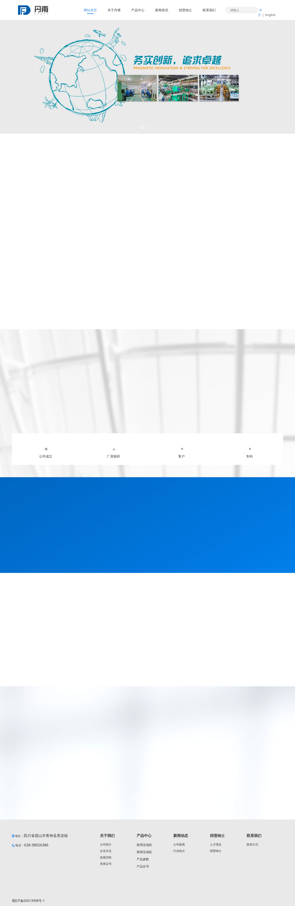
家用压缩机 (144, 845)
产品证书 (143, 866)
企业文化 (105, 851)
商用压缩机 (144, 852)
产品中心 (137, 10)
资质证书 (105, 864)
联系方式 (252, 844)
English (270, 15)
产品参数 (143, 859)
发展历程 (105, 857)
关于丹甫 (114, 10)
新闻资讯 (161, 10)
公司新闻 (179, 844)
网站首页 (90, 10)
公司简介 (105, 844)
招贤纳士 (185, 10)
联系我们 (209, 10)
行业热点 (179, 851)
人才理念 (215, 844)
